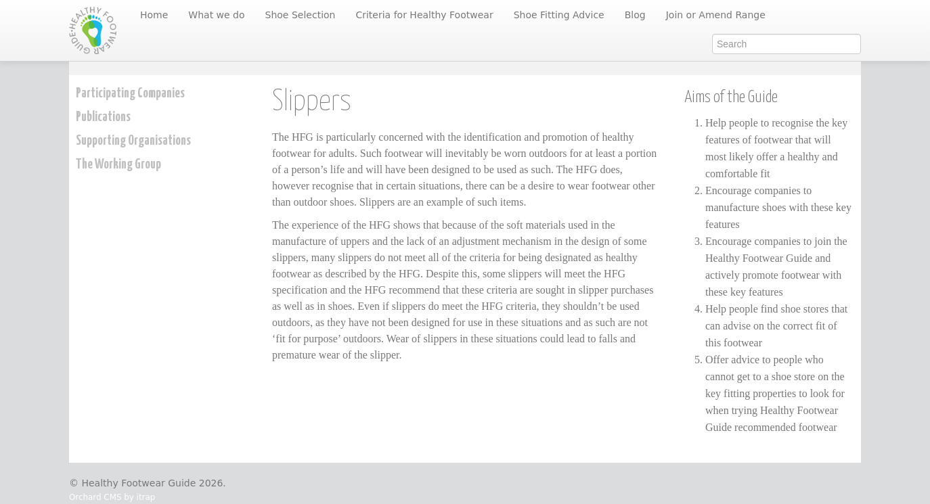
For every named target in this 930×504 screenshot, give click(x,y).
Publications (103, 117)
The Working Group (118, 164)
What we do (216, 14)
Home (154, 14)
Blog (635, 14)
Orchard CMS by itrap (112, 497)
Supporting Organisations (133, 141)
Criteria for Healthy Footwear (424, 14)
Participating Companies (130, 93)
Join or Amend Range (716, 14)
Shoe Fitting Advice (559, 14)
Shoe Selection (300, 14)
